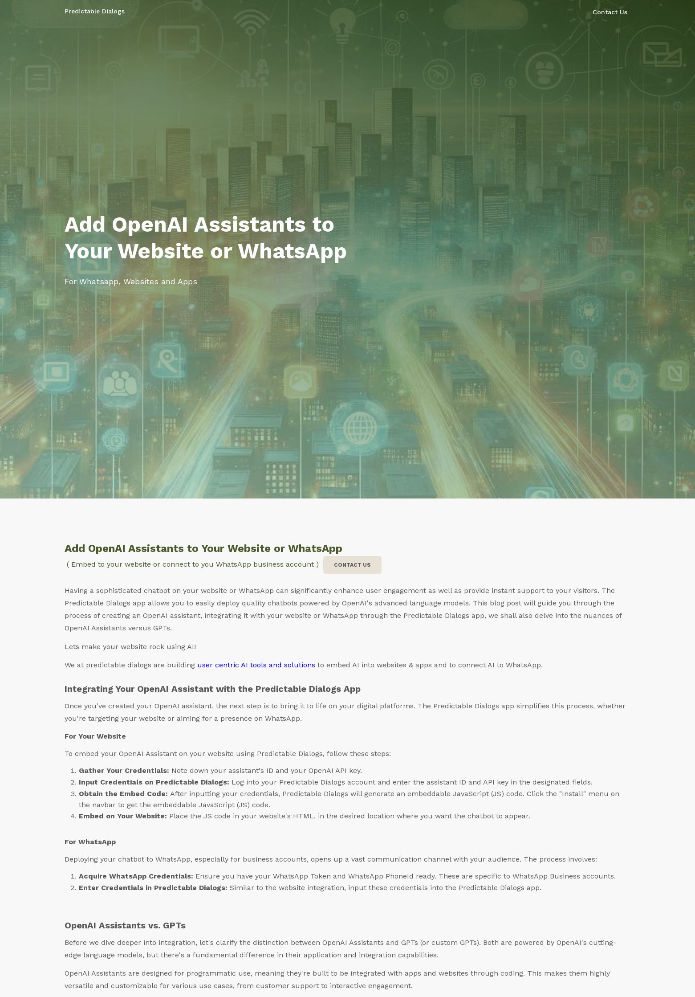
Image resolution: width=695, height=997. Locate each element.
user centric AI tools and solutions (256, 665)
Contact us (352, 565)
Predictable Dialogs (95, 11)
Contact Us (610, 12)
